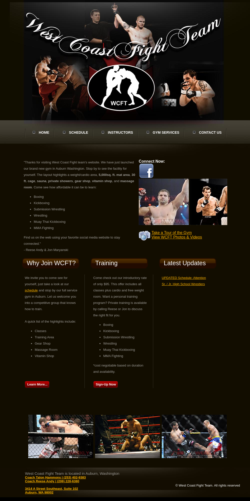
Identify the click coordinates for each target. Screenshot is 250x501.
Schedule (78, 132)
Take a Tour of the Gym (172, 233)
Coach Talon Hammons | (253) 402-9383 (55, 477)
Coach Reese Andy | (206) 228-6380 (52, 481)
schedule (31, 290)
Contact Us (210, 132)
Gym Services (166, 132)
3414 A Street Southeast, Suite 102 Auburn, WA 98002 (51, 490)
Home (44, 132)
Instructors (120, 132)
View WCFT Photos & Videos (177, 237)
